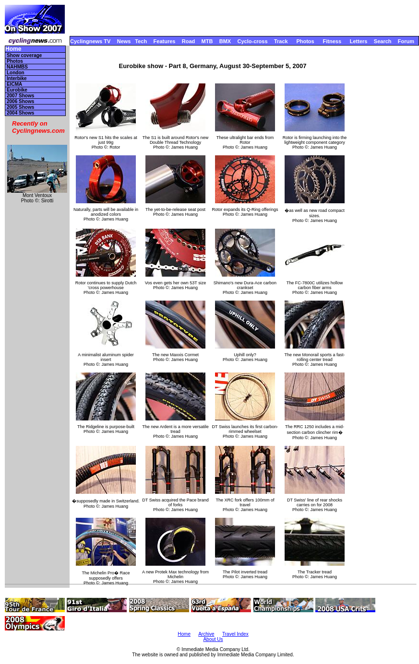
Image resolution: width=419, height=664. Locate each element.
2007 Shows (20, 95)
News (124, 41)
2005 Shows (20, 107)
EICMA (14, 84)
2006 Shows (20, 101)
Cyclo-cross (253, 41)
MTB (207, 41)
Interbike (17, 78)
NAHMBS (17, 67)
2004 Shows (20, 113)
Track (281, 41)
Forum (406, 41)
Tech (141, 41)
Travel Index (235, 634)
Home (13, 49)
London (15, 72)
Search (383, 41)
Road (188, 41)
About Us (213, 639)
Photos (305, 41)
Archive (206, 634)
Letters (359, 41)
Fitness (332, 41)
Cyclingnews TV (90, 41)
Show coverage (24, 55)
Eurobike (17, 90)
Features (165, 41)
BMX (225, 41)
